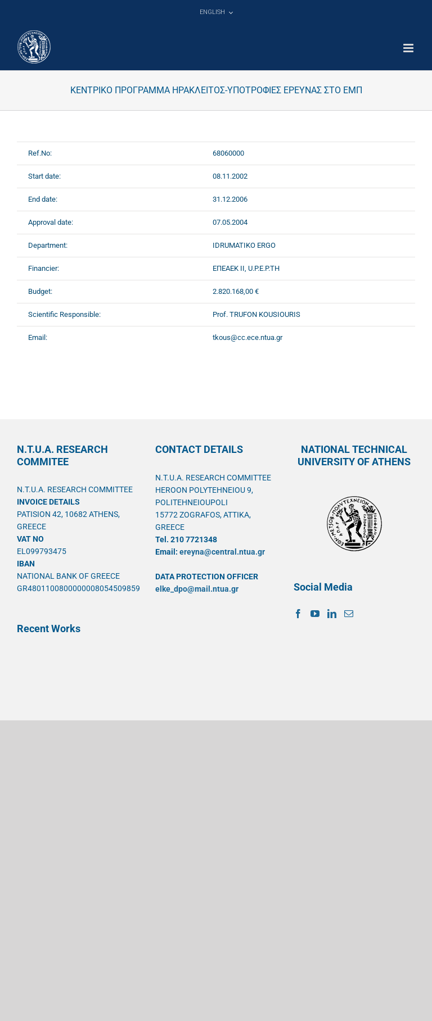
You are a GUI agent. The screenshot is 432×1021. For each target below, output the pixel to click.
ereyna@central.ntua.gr (222, 551)
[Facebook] (298, 613)
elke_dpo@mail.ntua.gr (196, 588)
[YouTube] (315, 613)
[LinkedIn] (331, 613)
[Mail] (348, 613)
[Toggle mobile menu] (409, 48)
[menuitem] (216, 12)
